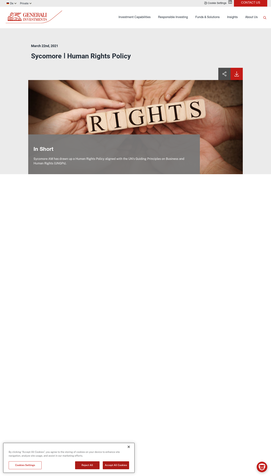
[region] (69, 458)
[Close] (129, 447)
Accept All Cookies (116, 465)
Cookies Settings (25, 465)
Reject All (87, 465)
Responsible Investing (173, 17)
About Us (251, 17)
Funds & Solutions (207, 17)
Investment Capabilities (135, 17)
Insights (232, 17)
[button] (215, 3)
